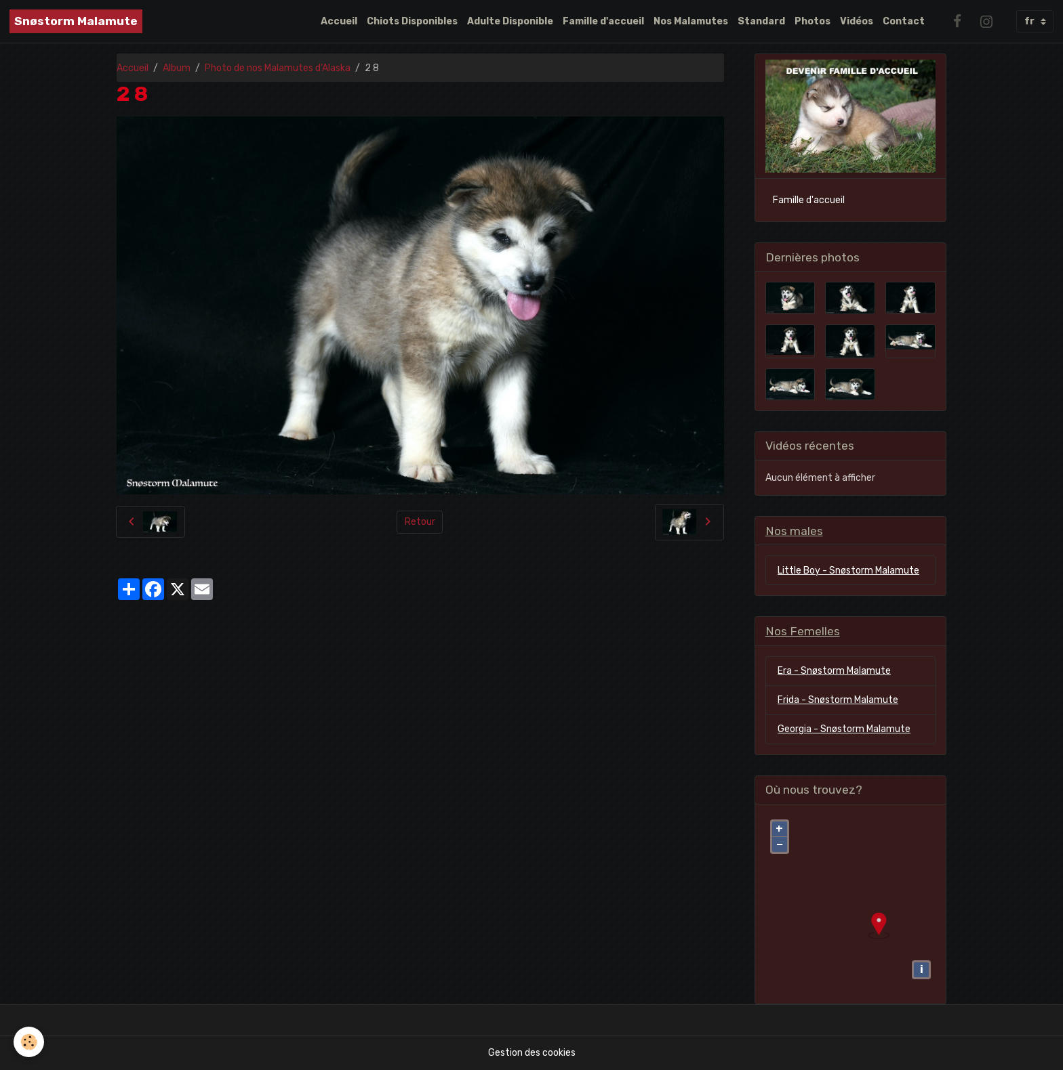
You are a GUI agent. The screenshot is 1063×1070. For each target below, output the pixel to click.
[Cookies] (29, 1042)
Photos (812, 21)
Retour (420, 522)
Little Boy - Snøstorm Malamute (848, 570)
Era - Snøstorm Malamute (834, 671)
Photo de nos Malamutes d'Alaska (277, 68)
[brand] (75, 21)
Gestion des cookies (532, 1052)
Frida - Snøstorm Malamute (838, 700)
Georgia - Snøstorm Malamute (844, 729)
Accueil (339, 21)
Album (176, 68)
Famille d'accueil (603, 21)
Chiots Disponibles (412, 21)
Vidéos (856, 21)
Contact (904, 21)
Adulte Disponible (510, 21)
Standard (761, 21)
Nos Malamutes (691, 21)
